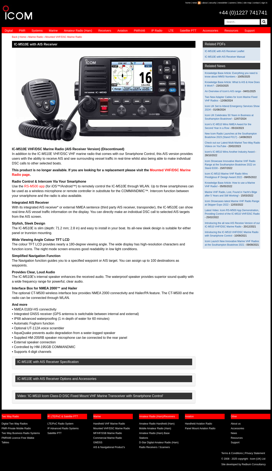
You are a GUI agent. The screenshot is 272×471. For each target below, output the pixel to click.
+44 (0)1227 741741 (243, 13)
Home (22, 37)
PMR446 (139, 30)
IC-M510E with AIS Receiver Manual (225, 56)
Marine (53, 30)
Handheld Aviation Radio (198, 423)
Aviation (122, 30)
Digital (9, 30)
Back (15, 37)
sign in (264, 3)
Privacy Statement (255, 453)
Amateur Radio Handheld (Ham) (156, 423)
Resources (231, 30)
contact (256, 3)
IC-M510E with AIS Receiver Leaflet (224, 51)
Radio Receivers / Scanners (154, 447)
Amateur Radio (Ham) (78, 30)
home (188, 3)
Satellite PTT (188, 30)
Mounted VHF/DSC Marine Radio (63, 37)
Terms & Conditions (232, 453)
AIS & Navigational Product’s (109, 447)
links (240, 3)
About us (236, 423)
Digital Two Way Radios (15, 423)
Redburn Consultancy (254, 464)
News (234, 433)
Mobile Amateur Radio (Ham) (155, 428)
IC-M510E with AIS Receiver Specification (48, 362)
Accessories (210, 30)
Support (249, 30)
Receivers (104, 30)
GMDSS (97, 442)
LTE (171, 30)
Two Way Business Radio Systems (21, 433)
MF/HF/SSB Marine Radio (107, 433)
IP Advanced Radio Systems (63, 428)
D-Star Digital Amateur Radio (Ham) (159, 442)
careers (232, 3)
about (204, 3)
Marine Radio (35, 37)
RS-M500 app (34, 186)
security (212, 3)
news (194, 3)
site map (247, 3)
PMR (22, 30)
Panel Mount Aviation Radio (200, 428)
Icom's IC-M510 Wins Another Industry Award (230, 151)
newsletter (223, 3)
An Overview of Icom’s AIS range (223, 91)
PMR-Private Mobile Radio (16, 428)
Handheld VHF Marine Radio (109, 423)
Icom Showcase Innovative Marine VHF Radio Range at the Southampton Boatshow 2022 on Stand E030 (230, 165)
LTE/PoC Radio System (60, 423)
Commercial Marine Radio (107, 438)
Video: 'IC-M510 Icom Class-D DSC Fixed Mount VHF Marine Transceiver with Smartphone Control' (90, 396)
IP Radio (156, 30)
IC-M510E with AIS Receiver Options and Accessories (56, 379)
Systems (37, 30)
